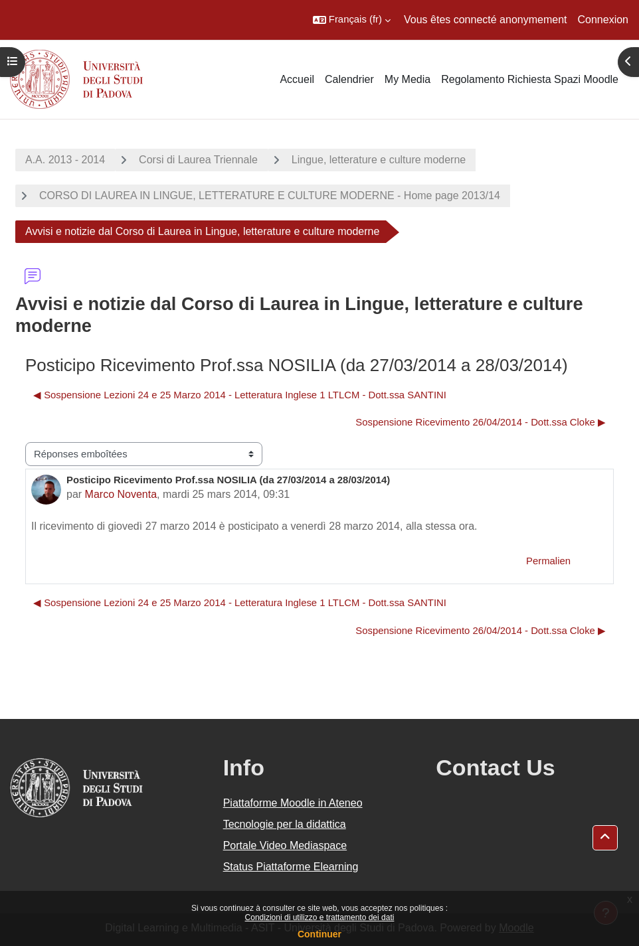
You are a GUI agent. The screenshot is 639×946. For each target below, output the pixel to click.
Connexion (603, 19)
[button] (352, 20)
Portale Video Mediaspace (285, 845)
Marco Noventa (121, 494)
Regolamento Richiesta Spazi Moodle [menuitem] (529, 79)
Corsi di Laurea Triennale (198, 159)
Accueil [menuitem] (297, 79)
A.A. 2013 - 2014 (65, 159)
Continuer (319, 934)
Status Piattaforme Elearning (291, 866)
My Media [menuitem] (407, 79)
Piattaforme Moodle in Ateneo (293, 803)
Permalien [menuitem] (548, 561)
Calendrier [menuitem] (349, 79)
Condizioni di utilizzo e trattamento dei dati (320, 917)
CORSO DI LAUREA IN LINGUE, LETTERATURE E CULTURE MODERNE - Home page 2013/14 (269, 195)
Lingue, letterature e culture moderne (379, 159)
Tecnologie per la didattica (284, 824)
